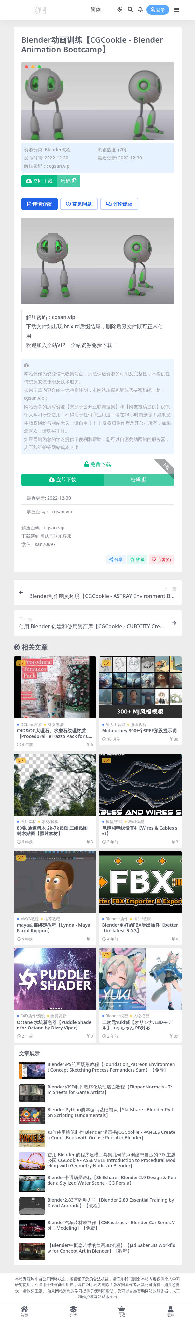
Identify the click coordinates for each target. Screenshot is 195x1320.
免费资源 (58, 1016)
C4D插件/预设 (33, 1016)
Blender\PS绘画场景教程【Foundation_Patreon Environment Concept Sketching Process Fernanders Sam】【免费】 (111, 1067)
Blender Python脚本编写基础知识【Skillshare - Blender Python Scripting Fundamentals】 (111, 1112)
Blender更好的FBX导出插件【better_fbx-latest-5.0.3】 (140, 928)
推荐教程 (138, 724)
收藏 (137, 559)
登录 (158, 10)
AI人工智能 (115, 724)
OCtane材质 (31, 724)
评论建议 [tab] (119, 204)
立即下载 (39, 181)
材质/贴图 (56, 724)
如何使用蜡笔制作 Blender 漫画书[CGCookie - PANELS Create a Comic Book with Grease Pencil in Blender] (111, 1135)
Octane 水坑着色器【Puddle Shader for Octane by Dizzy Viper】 (54, 1025)
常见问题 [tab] (79, 204)
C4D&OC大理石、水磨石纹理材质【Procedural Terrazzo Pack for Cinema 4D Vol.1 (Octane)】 (55, 736)
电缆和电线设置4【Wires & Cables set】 (139, 830)
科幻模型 (136, 821)
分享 (116, 559)
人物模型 (141, 1016)
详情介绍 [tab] (39, 204)
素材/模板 (50, 821)
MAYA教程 (30, 919)
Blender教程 (58, 149)
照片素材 (28, 821)
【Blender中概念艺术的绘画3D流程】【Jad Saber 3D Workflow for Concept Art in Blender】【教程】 (111, 1248)
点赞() (161, 559)
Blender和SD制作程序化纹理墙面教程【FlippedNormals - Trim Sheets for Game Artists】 (111, 1089)
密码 (68, 181)
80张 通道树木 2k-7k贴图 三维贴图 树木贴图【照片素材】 (52, 830)
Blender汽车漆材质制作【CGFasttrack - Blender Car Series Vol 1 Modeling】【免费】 (111, 1225)
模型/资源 (114, 821)
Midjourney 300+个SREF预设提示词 (139, 731)
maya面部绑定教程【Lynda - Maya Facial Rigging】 (54, 928)
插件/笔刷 (142, 919)
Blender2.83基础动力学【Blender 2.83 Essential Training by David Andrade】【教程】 (111, 1202)
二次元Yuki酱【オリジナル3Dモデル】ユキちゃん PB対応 (137, 1025)
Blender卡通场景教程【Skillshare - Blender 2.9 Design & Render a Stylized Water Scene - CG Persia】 (112, 1180)
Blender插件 (117, 919)
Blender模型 (117, 1016)
